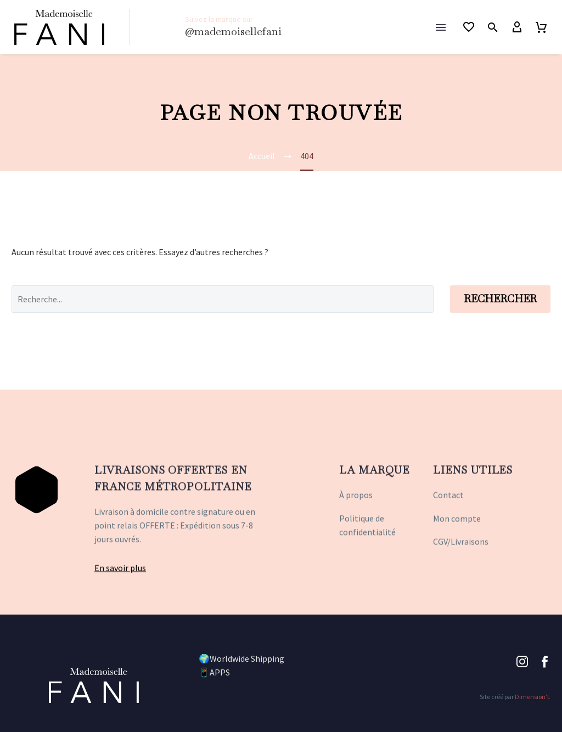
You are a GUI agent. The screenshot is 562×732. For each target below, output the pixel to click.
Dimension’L (532, 696)
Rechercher (500, 299)
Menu (441, 27)
